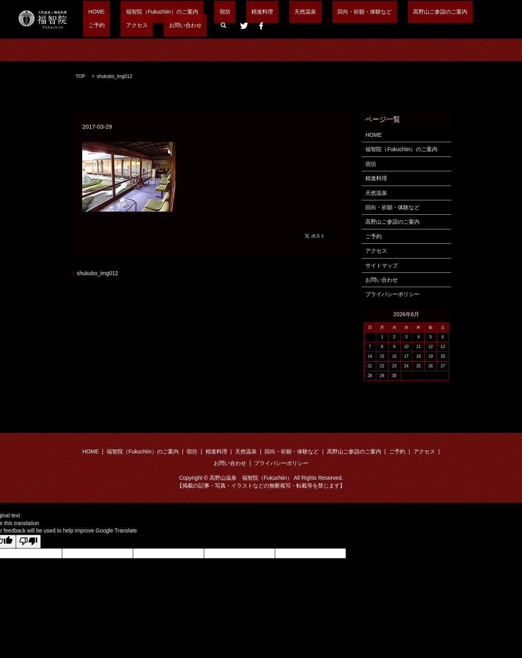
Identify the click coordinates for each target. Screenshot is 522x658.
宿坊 (198, 12)
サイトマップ (381, 265)
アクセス (448, 12)
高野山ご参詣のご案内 (372, 12)
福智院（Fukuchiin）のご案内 (146, 12)
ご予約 (418, 12)
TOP (80, 76)
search (132, 25)
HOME (91, 12)
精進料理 (226, 12)
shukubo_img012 (97, 273)
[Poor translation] (28, 542)
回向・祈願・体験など (307, 12)
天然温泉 (258, 12)
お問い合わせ (99, 25)
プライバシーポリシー (392, 294)
